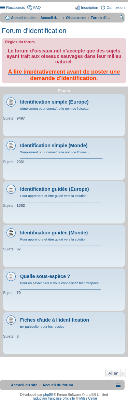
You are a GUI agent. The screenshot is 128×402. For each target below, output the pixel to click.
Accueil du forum (50, 18)
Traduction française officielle (53, 398)
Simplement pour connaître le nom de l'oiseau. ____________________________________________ (61, 111)
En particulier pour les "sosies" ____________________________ (46, 329)
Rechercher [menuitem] (122, 18)
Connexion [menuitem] (115, 7)
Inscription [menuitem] (89, 7)
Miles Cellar (88, 398)
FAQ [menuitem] (37, 7)
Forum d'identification (34, 30)
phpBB (48, 395)
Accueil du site (23, 18)
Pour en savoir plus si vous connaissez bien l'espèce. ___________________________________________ (60, 285)
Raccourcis (15, 7)
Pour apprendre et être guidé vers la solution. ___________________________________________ (60, 198)
